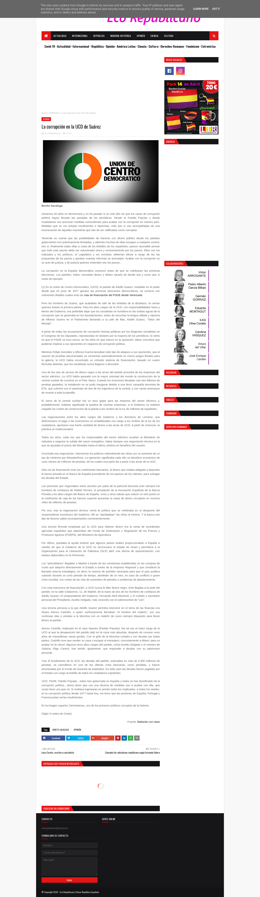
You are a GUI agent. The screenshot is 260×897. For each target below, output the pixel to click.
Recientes (171, 386)
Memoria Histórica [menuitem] (120, 36)
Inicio (44, 113)
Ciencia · (143, 46)
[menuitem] (46, 35)
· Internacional (80, 46)
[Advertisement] (101, 82)
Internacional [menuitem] (80, 36)
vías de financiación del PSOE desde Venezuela (113, 295)
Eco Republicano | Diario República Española (79, 892)
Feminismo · (193, 46)
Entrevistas (208, 46)
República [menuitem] (99, 36)
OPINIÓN (53, 113)
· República (97, 46)
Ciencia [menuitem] (154, 36)
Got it (216, 8)
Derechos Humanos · (173, 46)
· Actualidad (63, 46)
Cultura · (155, 46)
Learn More (201, 8)
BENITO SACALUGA (61, 729)
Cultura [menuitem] (168, 36)
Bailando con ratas (148, 721)
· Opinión (109, 46)
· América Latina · (126, 46)
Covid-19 (50, 46)
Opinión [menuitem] (141, 36)
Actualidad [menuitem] (59, 36)
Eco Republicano (53, 133)
